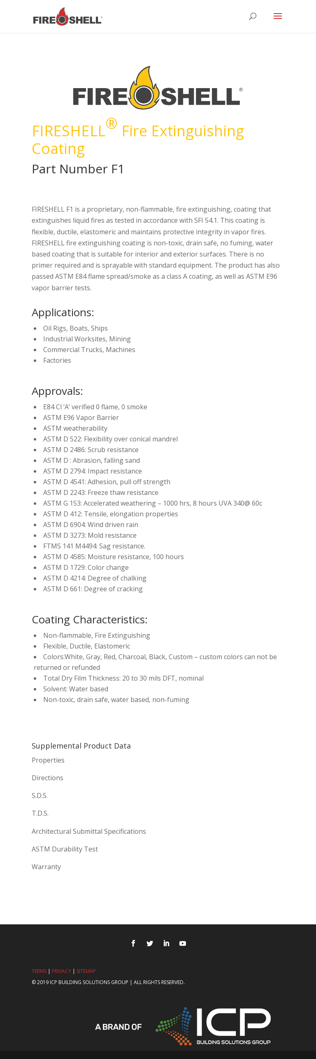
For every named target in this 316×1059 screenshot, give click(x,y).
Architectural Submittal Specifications (89, 831)
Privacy (61, 971)
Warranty (46, 866)
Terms (39, 971)
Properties (48, 760)
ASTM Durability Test (65, 849)
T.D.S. (40, 813)
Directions (47, 777)
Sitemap (86, 971)
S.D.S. (40, 795)
